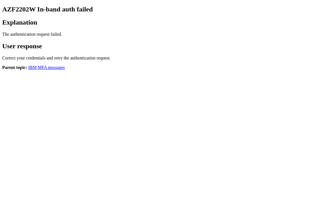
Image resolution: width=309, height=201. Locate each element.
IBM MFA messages (46, 67)
